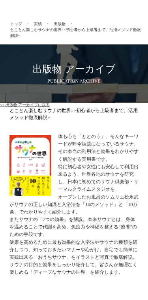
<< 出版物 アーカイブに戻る (25, 105)
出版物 (60, 24)
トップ (16, 24)
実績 (38, 24)
